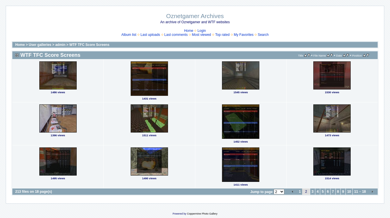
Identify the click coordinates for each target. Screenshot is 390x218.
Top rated (222, 35)
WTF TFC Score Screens (89, 45)
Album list (128, 35)
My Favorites (244, 35)
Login (202, 31)
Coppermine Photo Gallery (202, 213)
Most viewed (201, 35)
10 (349, 192)
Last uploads (150, 35)
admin (60, 45)
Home (188, 31)
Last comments (176, 35)
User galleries (40, 45)
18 (364, 192)
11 (356, 192)
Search (263, 35)
